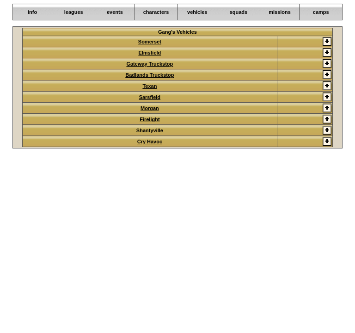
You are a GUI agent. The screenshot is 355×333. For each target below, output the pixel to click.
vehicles (197, 12)
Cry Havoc (149, 141)
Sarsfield (149, 97)
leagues (73, 12)
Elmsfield (149, 53)
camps (321, 12)
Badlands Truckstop (149, 75)
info (32, 12)
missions (280, 12)
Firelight (149, 119)
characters (156, 12)
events (115, 12)
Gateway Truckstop (149, 64)
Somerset (149, 41)
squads (239, 12)
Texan (149, 86)
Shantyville (149, 130)
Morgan (150, 108)
